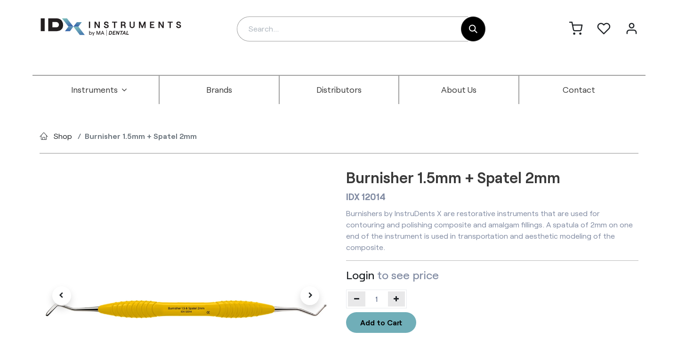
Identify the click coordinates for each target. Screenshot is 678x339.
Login (360, 275)
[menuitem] (99, 90)
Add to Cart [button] (381, 322)
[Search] (473, 28)
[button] (61, 295)
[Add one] (396, 299)
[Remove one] (356, 299)
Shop (63, 135)
